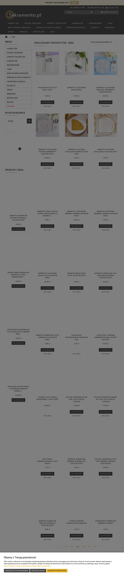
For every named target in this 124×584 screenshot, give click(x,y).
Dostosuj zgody (38, 570)
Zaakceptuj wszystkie (57, 570)
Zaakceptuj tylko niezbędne (16, 570)
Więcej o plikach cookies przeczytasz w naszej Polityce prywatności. (27, 566)
